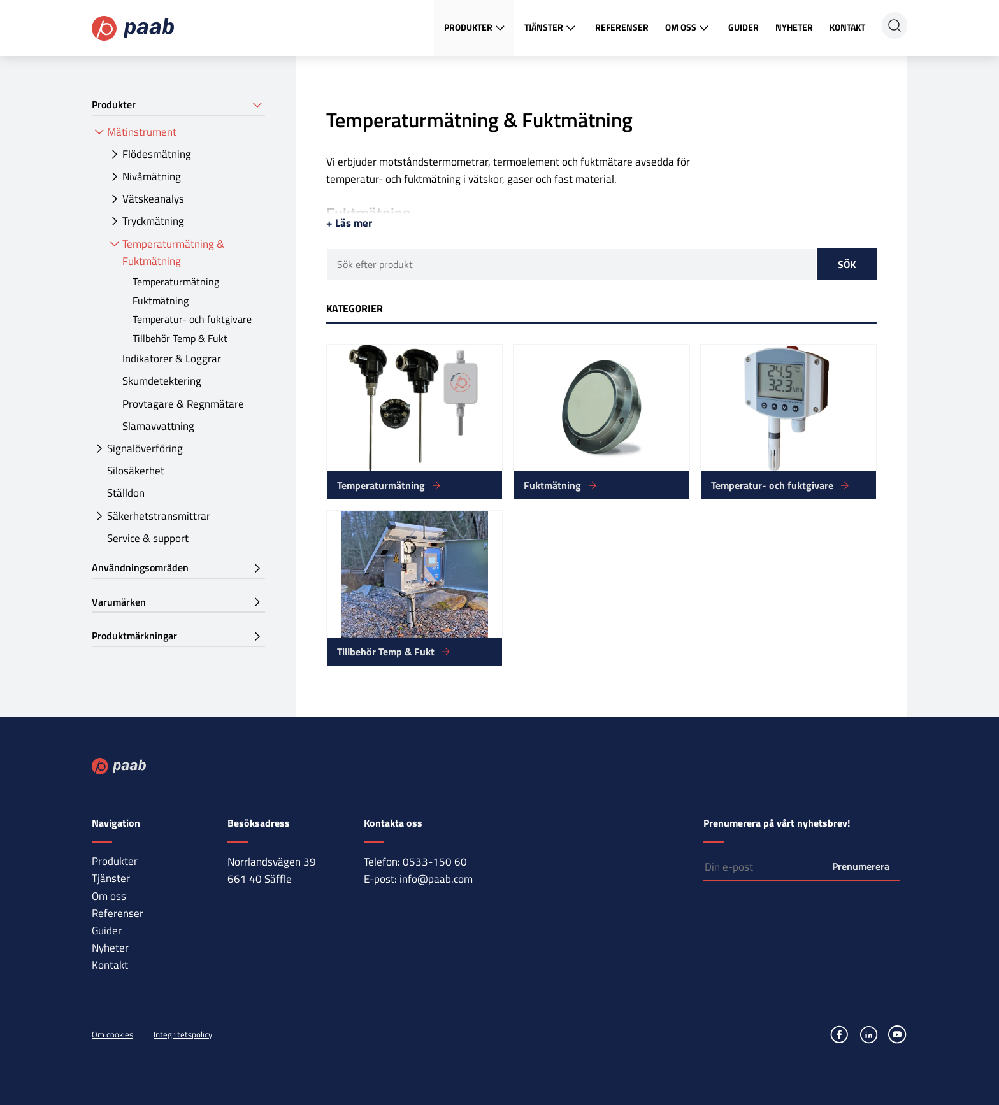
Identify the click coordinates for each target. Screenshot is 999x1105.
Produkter (476, 28)
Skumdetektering (161, 381)
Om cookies (112, 1034)
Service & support (148, 538)
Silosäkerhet (135, 470)
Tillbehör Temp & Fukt (180, 338)
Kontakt (847, 27)
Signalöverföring (145, 448)
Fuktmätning (161, 300)
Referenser (622, 27)
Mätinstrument (141, 132)
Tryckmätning (153, 221)
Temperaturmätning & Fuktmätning (173, 252)
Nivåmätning (151, 176)
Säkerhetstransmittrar (158, 516)
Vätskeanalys (153, 198)
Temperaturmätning (176, 281)
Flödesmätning (156, 154)
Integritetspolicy (183, 1034)
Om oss (688, 28)
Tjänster (551, 28)
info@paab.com (436, 879)
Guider (743, 27)
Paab (133, 28)
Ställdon (126, 493)
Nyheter (794, 27)
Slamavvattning (158, 426)
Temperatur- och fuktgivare (192, 319)
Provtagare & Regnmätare (183, 404)
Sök (847, 264)
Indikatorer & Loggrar (171, 358)
